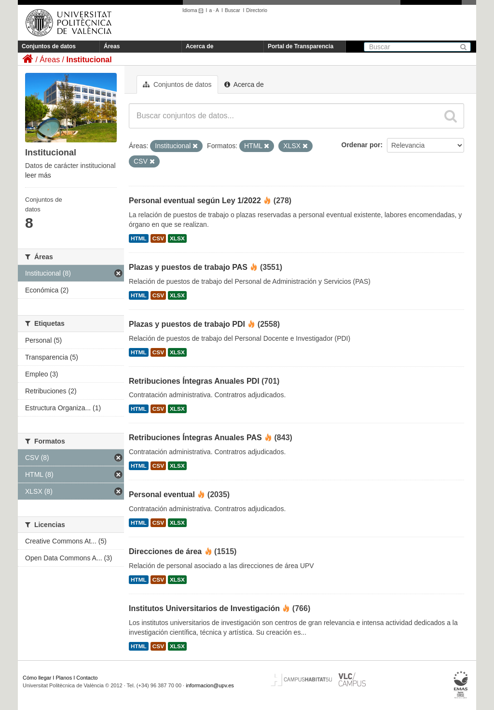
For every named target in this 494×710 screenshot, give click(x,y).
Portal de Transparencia (300, 46)
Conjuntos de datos (49, 46)
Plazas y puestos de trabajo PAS (188, 267)
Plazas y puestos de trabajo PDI (187, 324)
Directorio (256, 10)
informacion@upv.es (210, 685)
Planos (64, 678)
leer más (38, 175)
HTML (139, 238)
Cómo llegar (37, 678)
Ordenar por (361, 145)
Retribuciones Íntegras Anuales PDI (194, 381)
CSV (158, 238)
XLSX (177, 238)
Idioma (194, 10)
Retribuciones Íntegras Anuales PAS (195, 437)
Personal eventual (162, 494)
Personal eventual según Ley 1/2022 (195, 200)
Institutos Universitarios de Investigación (204, 608)
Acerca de (199, 46)
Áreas (112, 46)
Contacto (86, 678)
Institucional (88, 60)
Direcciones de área (165, 551)
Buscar (232, 10)
